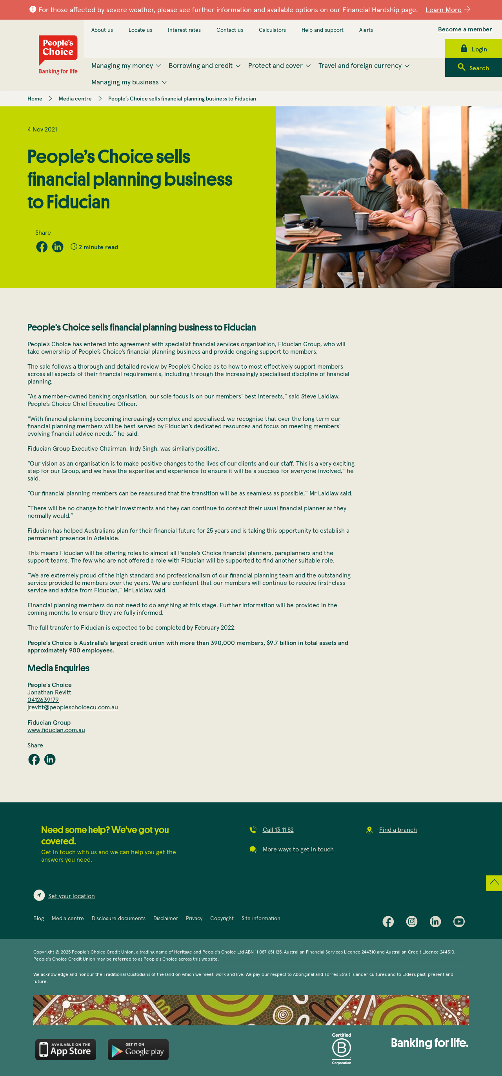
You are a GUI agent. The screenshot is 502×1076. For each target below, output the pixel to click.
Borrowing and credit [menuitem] (201, 65)
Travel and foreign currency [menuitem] (360, 65)
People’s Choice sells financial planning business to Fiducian (182, 99)
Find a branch (398, 830)
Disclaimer (165, 918)
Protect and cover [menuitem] (275, 65)
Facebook (390, 923)
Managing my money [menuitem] (122, 65)
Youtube (461, 923)
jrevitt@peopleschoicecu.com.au (72, 707)
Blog (38, 918)
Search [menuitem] (479, 68)
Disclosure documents (119, 918)
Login (479, 49)
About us (102, 30)
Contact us (229, 30)
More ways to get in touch (298, 849)
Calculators (272, 30)
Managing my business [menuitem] (125, 82)
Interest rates (184, 30)
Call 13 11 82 (278, 830)
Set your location (71, 896)
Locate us (140, 30)
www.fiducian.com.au (56, 730)
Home (34, 99)
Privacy (194, 918)
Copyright (222, 918)
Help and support (323, 30)
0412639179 (43, 700)
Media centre (75, 99)
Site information (261, 918)
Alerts (366, 30)
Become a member (465, 29)
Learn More (444, 10)
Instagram (414, 923)
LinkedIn (437, 923)
